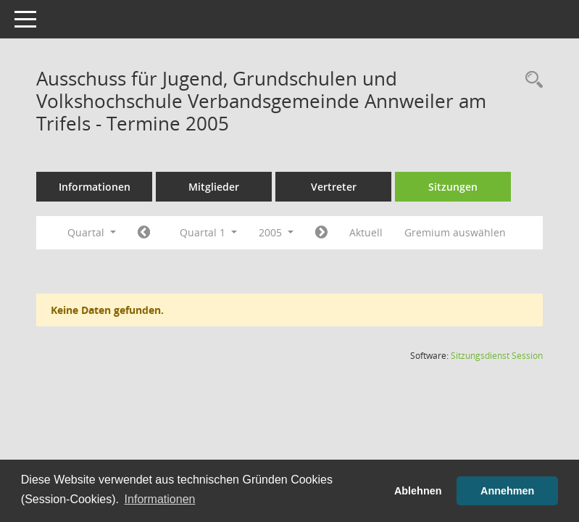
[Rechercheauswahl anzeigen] (530, 80)
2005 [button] (276, 232)
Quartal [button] (91, 232)
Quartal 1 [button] (208, 232)
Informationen (94, 187)
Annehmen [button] (507, 491)
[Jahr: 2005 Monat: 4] (321, 233)
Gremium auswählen (455, 232)
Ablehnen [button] (418, 491)
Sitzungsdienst (497, 355)
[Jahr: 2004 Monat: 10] (144, 233)
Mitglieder (213, 187)
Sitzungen (453, 187)
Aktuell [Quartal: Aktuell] (366, 232)
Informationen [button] (160, 499)
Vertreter (334, 187)
